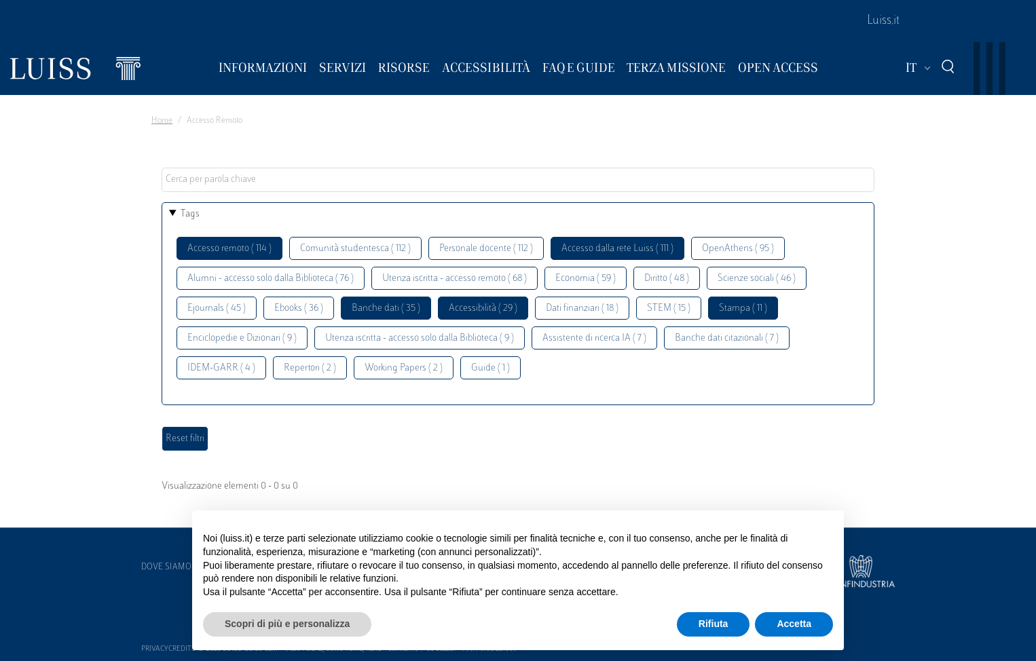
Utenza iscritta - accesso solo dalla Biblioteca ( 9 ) (419, 338)
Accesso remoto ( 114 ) (229, 249)
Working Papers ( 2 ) (404, 368)
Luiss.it (883, 21)
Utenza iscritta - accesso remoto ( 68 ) (454, 278)
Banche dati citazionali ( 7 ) (727, 338)
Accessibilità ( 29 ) (483, 308)
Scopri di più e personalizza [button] (287, 623)
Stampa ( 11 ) (743, 308)
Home (161, 121)
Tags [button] (190, 214)
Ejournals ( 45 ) (216, 308)
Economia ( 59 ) (585, 278)
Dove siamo (166, 567)
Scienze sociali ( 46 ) (757, 278)
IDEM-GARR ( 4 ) (221, 368)
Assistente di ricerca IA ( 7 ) (594, 338)
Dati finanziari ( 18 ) (582, 308)
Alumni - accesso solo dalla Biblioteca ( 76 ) (270, 278)
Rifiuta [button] (713, 623)
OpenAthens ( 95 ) (738, 249)
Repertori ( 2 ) (310, 368)
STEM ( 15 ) (668, 308)
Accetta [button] (794, 623)
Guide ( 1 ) (490, 368)
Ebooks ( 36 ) (298, 308)
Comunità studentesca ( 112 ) (355, 249)
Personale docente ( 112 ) (486, 249)
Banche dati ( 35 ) (386, 308)
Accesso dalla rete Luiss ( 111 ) (617, 249)
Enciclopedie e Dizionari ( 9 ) (242, 338)
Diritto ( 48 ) (666, 278)
